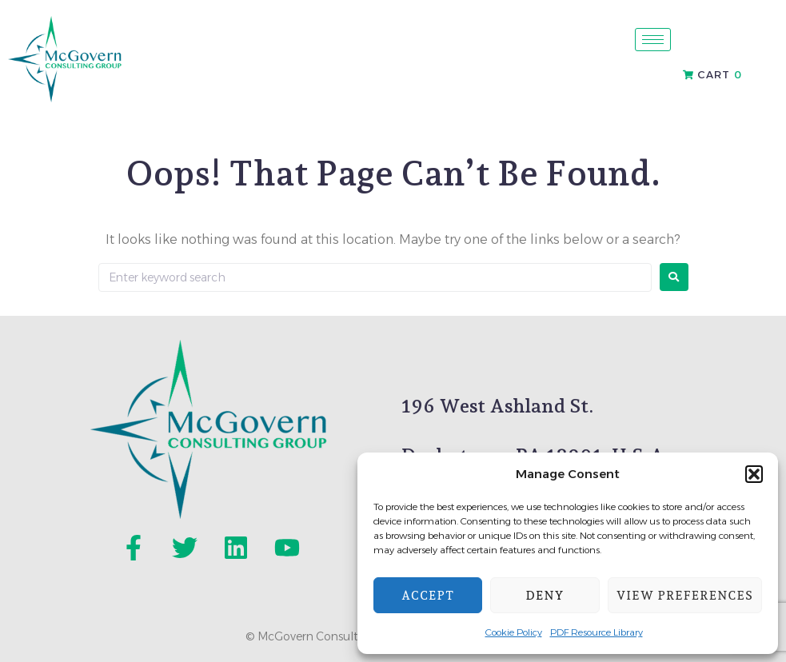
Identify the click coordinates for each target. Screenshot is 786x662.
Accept (427, 595)
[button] (754, 474)
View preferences (684, 595)
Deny (545, 595)
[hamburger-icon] (653, 39)
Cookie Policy (513, 632)
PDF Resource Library (596, 632)
